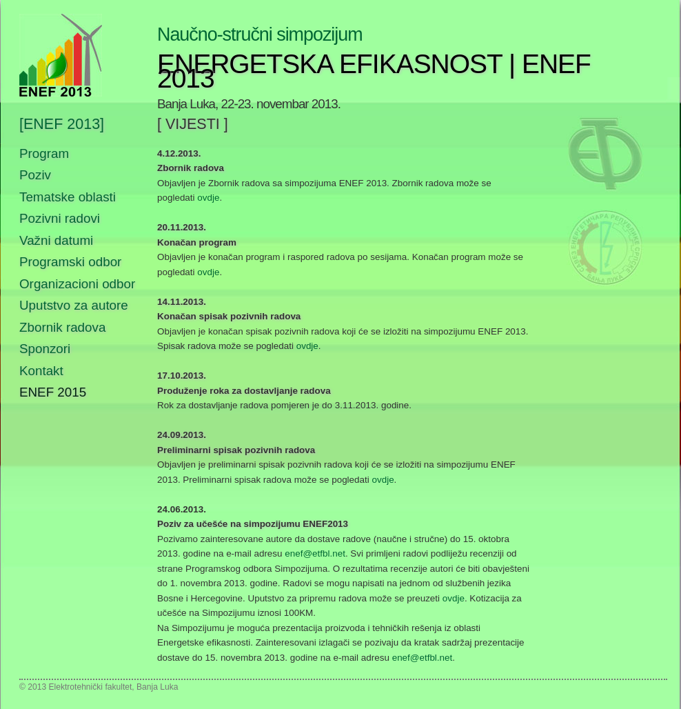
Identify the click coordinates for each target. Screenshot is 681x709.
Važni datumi (56, 240)
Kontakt (41, 370)
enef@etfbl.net (315, 553)
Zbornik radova (62, 327)
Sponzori (44, 348)
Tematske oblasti (67, 197)
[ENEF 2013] (61, 124)
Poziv (35, 175)
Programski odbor (70, 261)
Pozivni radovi (59, 218)
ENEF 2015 (52, 392)
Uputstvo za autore (73, 305)
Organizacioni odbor (77, 284)
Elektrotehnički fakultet (90, 687)
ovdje (208, 197)
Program (44, 153)
